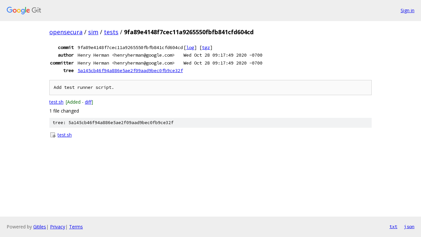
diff (88, 102)
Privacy (57, 227)
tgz (206, 47)
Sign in (407, 10)
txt (393, 226)
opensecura (66, 32)
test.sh (56, 102)
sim (93, 32)
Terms (76, 227)
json (409, 226)
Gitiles (39, 227)
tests (111, 32)
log (190, 47)
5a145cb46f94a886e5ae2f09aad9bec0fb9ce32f (130, 70)
